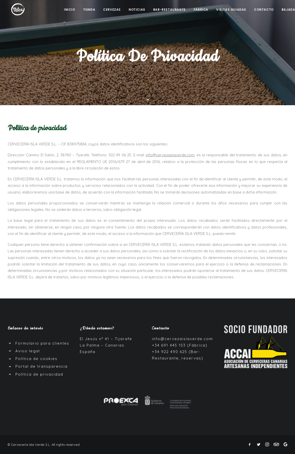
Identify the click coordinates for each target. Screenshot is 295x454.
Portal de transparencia (41, 366)
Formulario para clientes (42, 343)
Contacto (264, 10)
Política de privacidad (39, 374)
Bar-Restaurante (169, 10)
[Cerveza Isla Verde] (15, 9)
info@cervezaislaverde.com (182, 338)
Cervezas (112, 10)
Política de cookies (36, 358)
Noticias (137, 10)
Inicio (69, 10)
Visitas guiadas (231, 10)
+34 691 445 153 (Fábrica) (179, 345)
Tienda (89, 10)
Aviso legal (27, 351)
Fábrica (201, 10)
